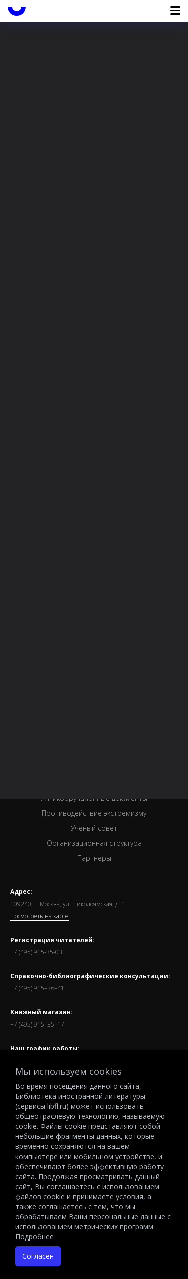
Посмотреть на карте (39, 916)
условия (129, 1196)
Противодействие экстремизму (94, 813)
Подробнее (34, 1236)
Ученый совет (94, 828)
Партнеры (94, 858)
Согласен (38, 1256)
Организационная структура (94, 843)
